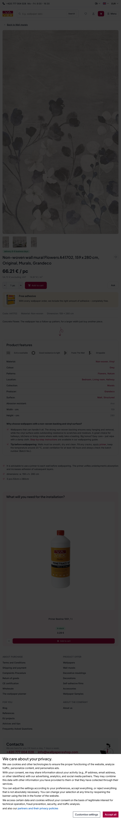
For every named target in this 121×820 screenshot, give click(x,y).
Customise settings (86, 814)
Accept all (110, 814)
